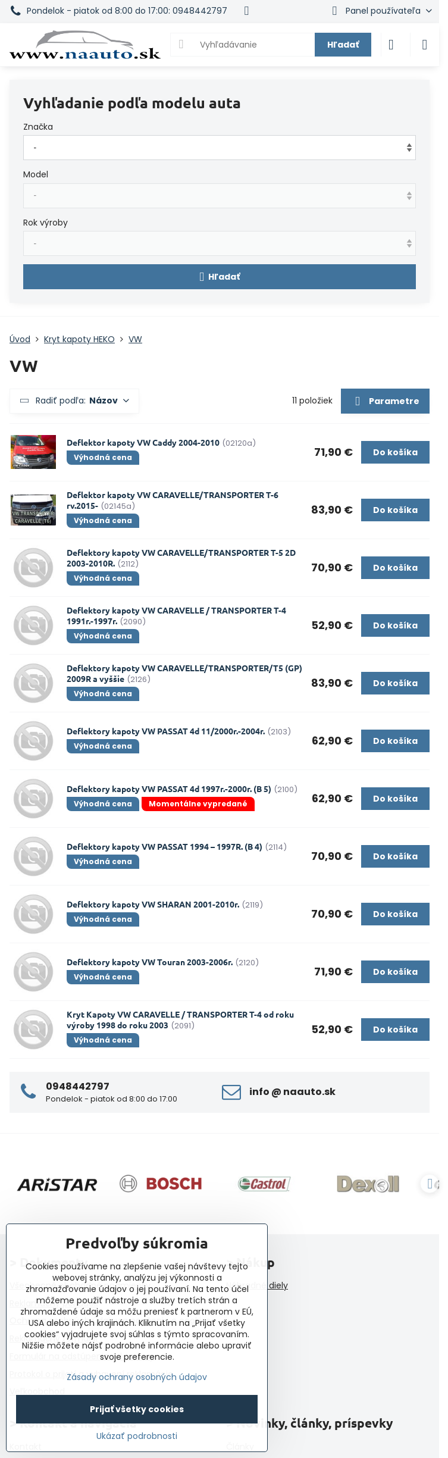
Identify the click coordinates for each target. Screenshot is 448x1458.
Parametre (385, 401)
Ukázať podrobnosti (136, 1436)
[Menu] (425, 45)
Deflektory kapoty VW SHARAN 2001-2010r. (153, 904)
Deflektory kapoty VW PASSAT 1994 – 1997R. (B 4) (164, 846)
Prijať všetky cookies (137, 1409)
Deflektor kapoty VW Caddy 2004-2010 (143, 442)
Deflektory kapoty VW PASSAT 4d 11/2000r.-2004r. (166, 730)
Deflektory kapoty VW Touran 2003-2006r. (150, 961)
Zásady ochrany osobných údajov (137, 1377)
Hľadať (343, 45)
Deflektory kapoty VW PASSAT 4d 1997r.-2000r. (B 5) (169, 788)
